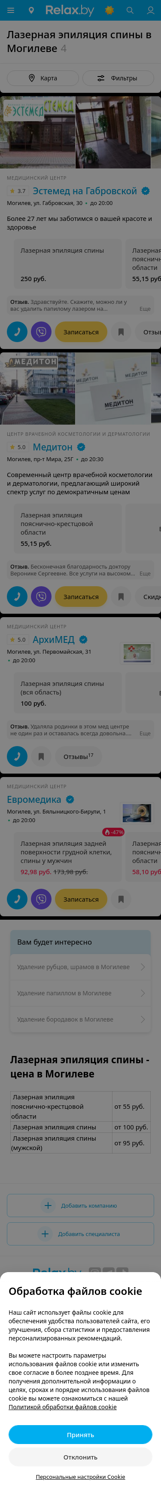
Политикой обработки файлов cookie (63, 1407)
